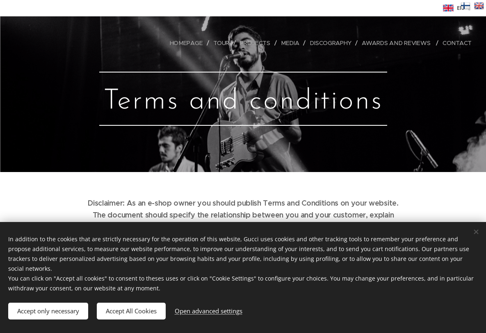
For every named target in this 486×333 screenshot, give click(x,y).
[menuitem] (188, 43)
